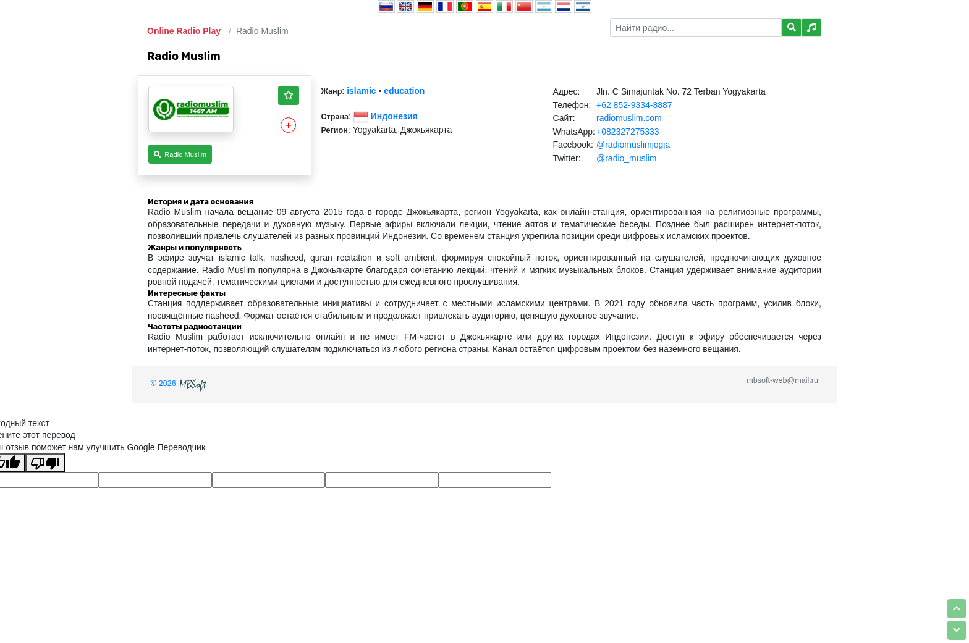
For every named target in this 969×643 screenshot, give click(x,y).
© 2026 (180, 383)
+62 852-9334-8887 (634, 105)
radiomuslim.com (629, 118)
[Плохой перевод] (45, 462)
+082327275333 (627, 132)
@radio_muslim (626, 158)
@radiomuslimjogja (633, 144)
